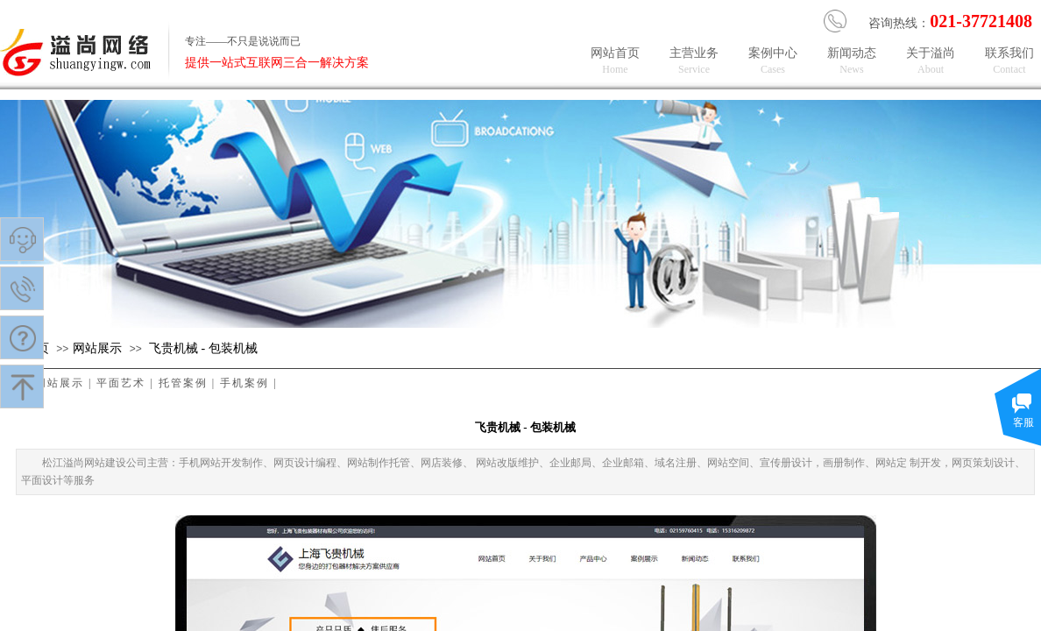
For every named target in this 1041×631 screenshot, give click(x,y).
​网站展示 (97, 348)
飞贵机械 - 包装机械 (203, 348)
